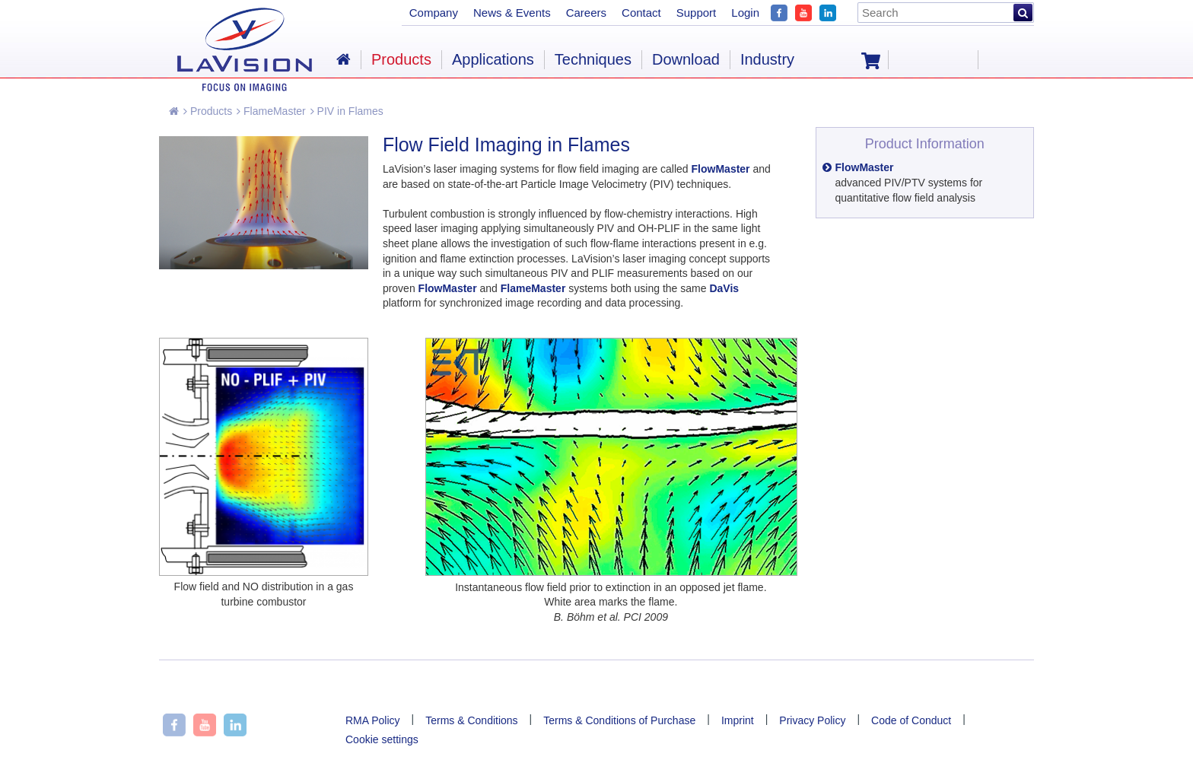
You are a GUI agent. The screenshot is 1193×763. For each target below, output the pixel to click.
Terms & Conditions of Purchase (619, 720)
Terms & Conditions (471, 720)
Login (745, 12)
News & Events (512, 12)
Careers (586, 12)
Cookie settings (381, 739)
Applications (493, 59)
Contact (641, 12)
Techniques (593, 59)
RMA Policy (372, 720)
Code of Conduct (911, 720)
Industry (767, 59)
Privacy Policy (812, 720)
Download (686, 59)
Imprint (737, 720)
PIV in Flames (346, 111)
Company (433, 12)
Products (207, 111)
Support (696, 12)
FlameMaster (271, 111)
